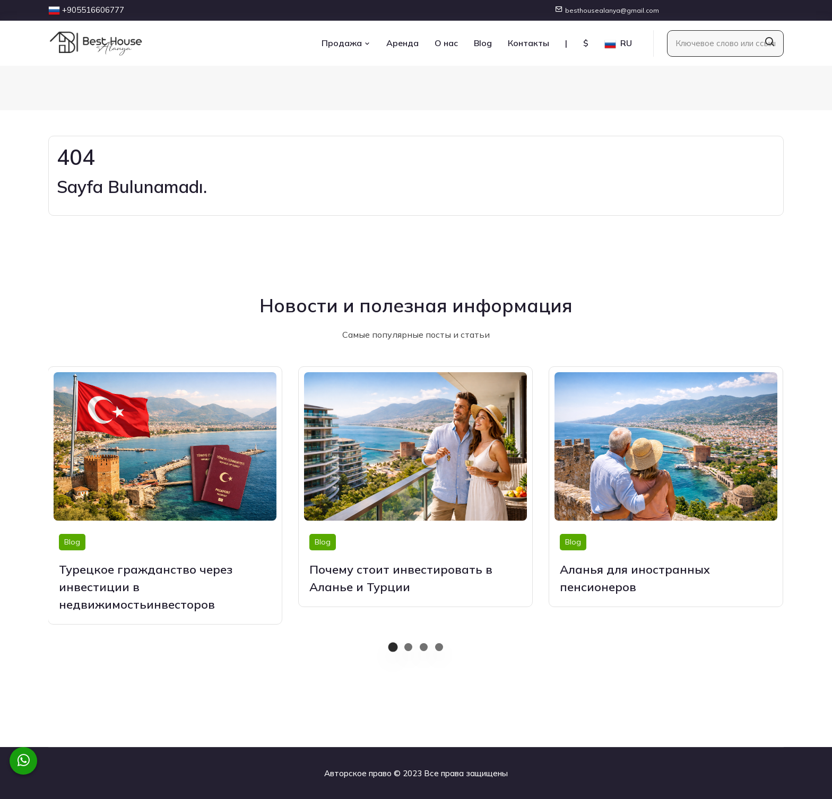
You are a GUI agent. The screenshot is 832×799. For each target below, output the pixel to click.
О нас (446, 43)
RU (618, 44)
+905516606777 (93, 10)
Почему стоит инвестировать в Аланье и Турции (400, 578)
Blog (483, 43)
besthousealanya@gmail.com (612, 10)
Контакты (528, 43)
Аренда (402, 43)
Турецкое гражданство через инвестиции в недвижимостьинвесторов (145, 587)
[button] (393, 647)
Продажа (346, 43)
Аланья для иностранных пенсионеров (635, 578)
